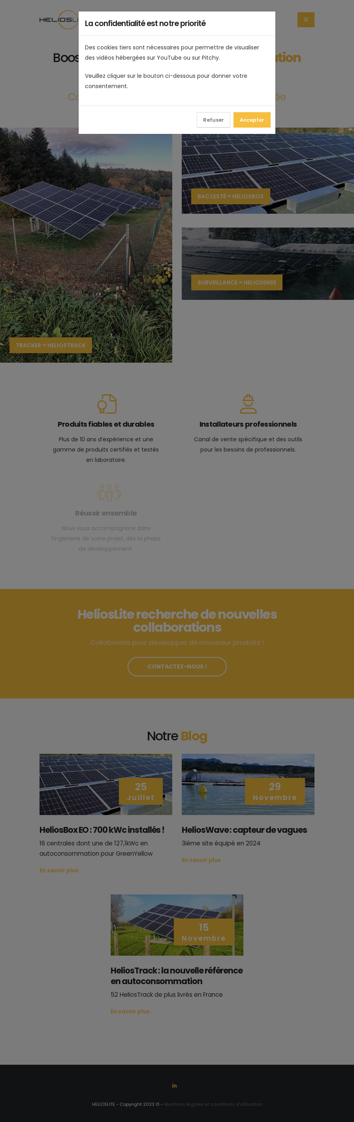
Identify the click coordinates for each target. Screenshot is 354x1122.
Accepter (252, 120)
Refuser (213, 120)
